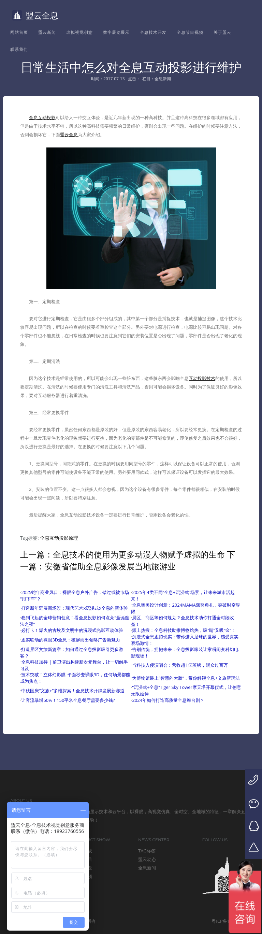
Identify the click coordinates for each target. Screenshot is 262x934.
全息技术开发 (153, 32)
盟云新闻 (47, 32)
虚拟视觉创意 (79, 32)
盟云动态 (147, 859)
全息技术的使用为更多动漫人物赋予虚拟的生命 (139, 554)
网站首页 (19, 32)
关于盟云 (222, 32)
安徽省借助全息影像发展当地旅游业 (110, 566)
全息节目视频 (190, 32)
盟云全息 (35, 15)
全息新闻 (147, 868)
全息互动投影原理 (59, 538)
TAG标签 (147, 851)
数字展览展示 (116, 32)
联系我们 (19, 49)
